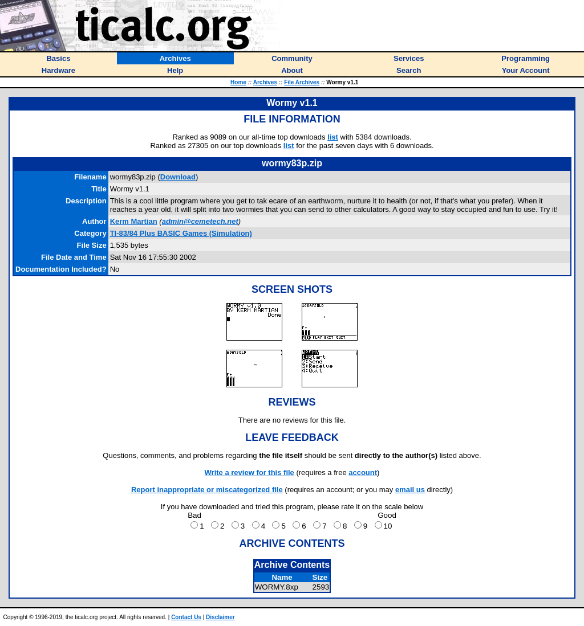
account (362, 472)
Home (238, 82)
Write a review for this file (249, 472)
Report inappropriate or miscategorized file (207, 489)
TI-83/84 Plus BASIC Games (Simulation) (181, 233)
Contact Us (186, 617)
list (332, 137)
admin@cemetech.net (200, 221)
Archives (265, 82)
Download (178, 177)
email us (410, 489)
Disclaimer (220, 617)
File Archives (301, 82)
